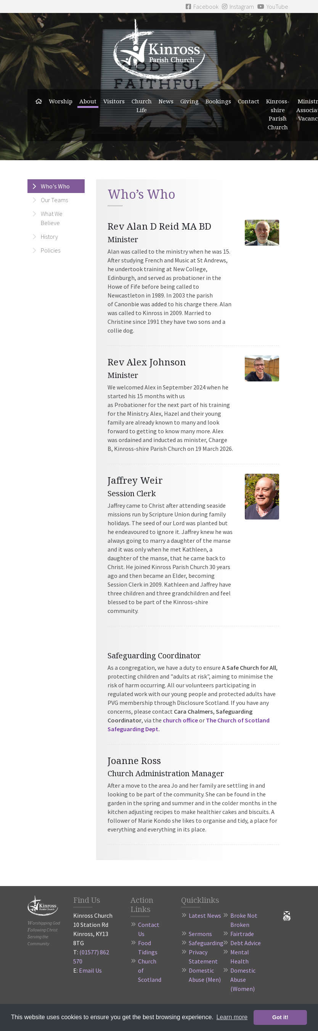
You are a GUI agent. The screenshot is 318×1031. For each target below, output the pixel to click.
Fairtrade (242, 934)
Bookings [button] (218, 101)
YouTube (272, 6)
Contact (248, 101)
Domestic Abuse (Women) (242, 979)
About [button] (87, 101)
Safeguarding (206, 943)
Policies (50, 250)
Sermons (200, 934)
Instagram (238, 6)
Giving (189, 101)
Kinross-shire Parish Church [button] (277, 114)
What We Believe (52, 218)
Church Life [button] (142, 105)
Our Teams (54, 200)
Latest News (205, 915)
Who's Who (55, 186)
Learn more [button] (231, 1017)
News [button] (166, 101)
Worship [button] (60, 101)
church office (180, 720)
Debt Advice (245, 943)
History (49, 236)
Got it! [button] (280, 1017)
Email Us (90, 970)
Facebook (202, 6)
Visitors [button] (114, 101)
